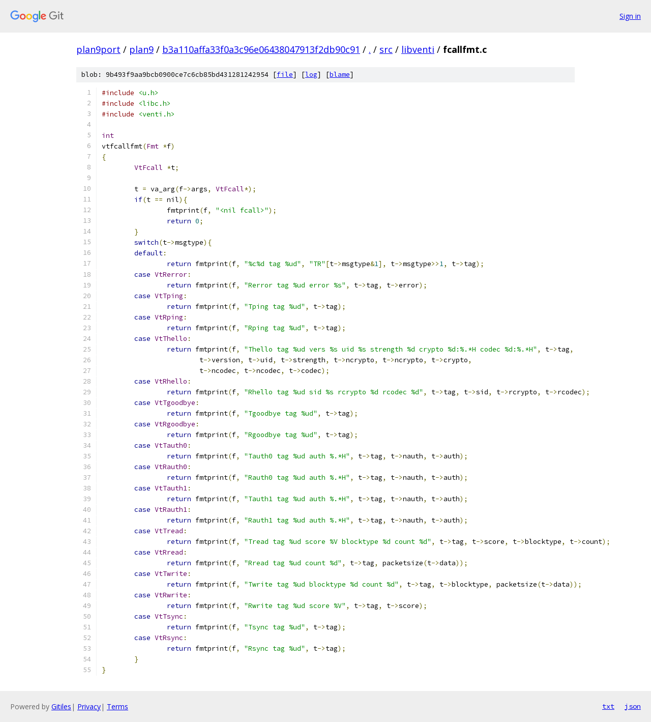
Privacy (89, 706)
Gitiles (61, 706)
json (633, 706)
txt (608, 706)
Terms (117, 706)
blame (340, 74)
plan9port (98, 49)
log (311, 74)
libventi (417, 49)
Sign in (630, 16)
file (285, 74)
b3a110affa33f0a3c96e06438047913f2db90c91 (261, 49)
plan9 (141, 49)
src (386, 49)
